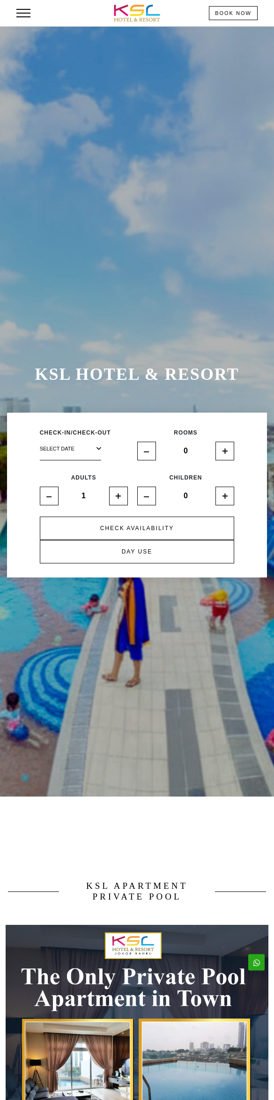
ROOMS (185, 433)
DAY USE (137, 552)
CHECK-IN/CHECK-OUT (75, 433)
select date (71, 449)
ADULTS (83, 478)
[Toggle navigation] (23, 13)
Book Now (233, 13)
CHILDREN (185, 478)
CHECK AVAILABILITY (137, 528)
